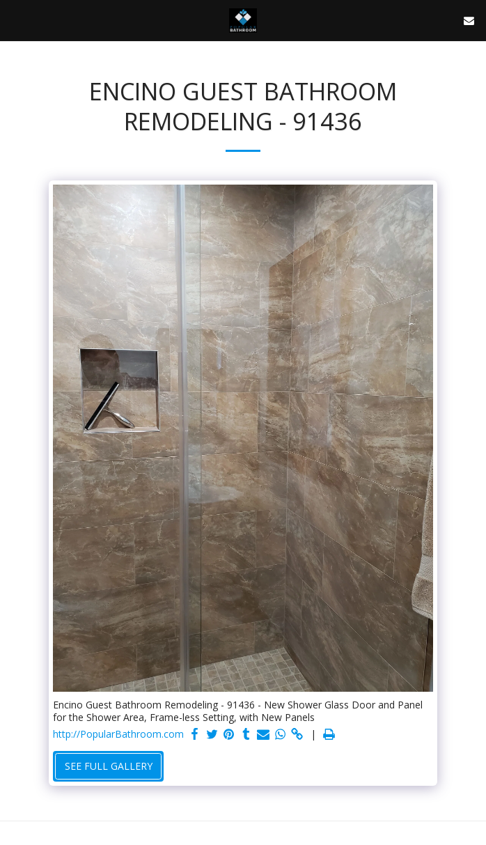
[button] (15, 20)
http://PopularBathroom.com (118, 734)
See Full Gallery (108, 766)
